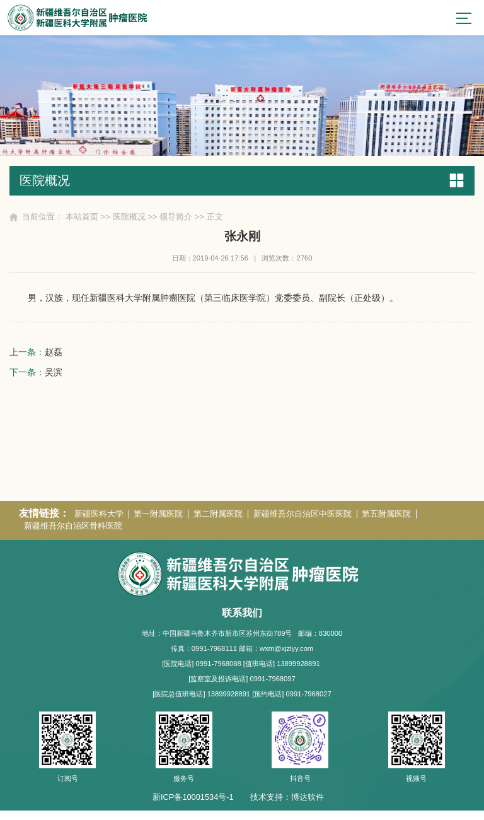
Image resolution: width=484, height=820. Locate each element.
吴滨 (53, 374)
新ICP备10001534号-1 (193, 806)
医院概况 (129, 218)
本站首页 (82, 218)
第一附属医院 (158, 523)
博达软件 (307, 806)
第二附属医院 (218, 523)
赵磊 (53, 354)
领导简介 (176, 218)
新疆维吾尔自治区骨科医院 (73, 535)
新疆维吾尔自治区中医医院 (303, 523)
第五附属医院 (387, 523)
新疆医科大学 (99, 523)
